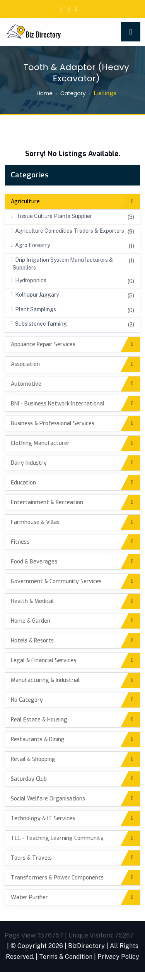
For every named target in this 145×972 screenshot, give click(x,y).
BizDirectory (86, 946)
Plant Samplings (33, 309)
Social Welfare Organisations (48, 798)
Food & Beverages (34, 561)
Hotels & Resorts (32, 640)
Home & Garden (30, 621)
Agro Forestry (30, 245)
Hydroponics (28, 280)
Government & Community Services (56, 581)
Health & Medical (32, 601)
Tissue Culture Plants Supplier (51, 216)
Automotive (26, 384)
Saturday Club (29, 779)
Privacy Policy (118, 956)
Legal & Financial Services (43, 660)
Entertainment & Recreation (47, 502)
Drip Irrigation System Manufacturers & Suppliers (62, 263)
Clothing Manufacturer (40, 443)
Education (23, 482)
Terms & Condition (65, 956)
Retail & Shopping (33, 759)
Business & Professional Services (52, 423)
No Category (27, 700)
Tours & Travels (31, 858)
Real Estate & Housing (39, 719)
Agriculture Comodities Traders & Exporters (67, 231)
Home (44, 93)
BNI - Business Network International (57, 403)
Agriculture (25, 201)
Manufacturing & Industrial (45, 680)
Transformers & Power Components (57, 877)
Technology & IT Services (43, 818)
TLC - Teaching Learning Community (57, 838)
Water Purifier (29, 897)
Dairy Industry (29, 463)
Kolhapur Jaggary (35, 295)
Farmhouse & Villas (35, 522)
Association (25, 364)
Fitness (20, 542)
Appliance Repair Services (43, 344)
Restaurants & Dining (38, 739)
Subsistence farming (39, 324)
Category (73, 93)
